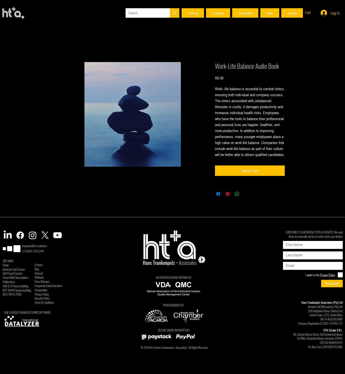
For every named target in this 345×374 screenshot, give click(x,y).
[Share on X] (247, 194)
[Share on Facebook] (218, 194)
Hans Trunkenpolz (165, 347)
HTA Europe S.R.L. (333, 330)
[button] (193, 13)
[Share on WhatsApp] (237, 194)
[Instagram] (33, 235)
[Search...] (144, 13)
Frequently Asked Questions (48, 286)
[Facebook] (20, 235)
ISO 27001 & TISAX (12, 294)
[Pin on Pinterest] (228, 194)
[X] (45, 235)
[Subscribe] (332, 283)
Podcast (39, 273)
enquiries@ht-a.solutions (34, 246)
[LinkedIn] (8, 235)
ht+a (152, 347)
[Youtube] (58, 235)
